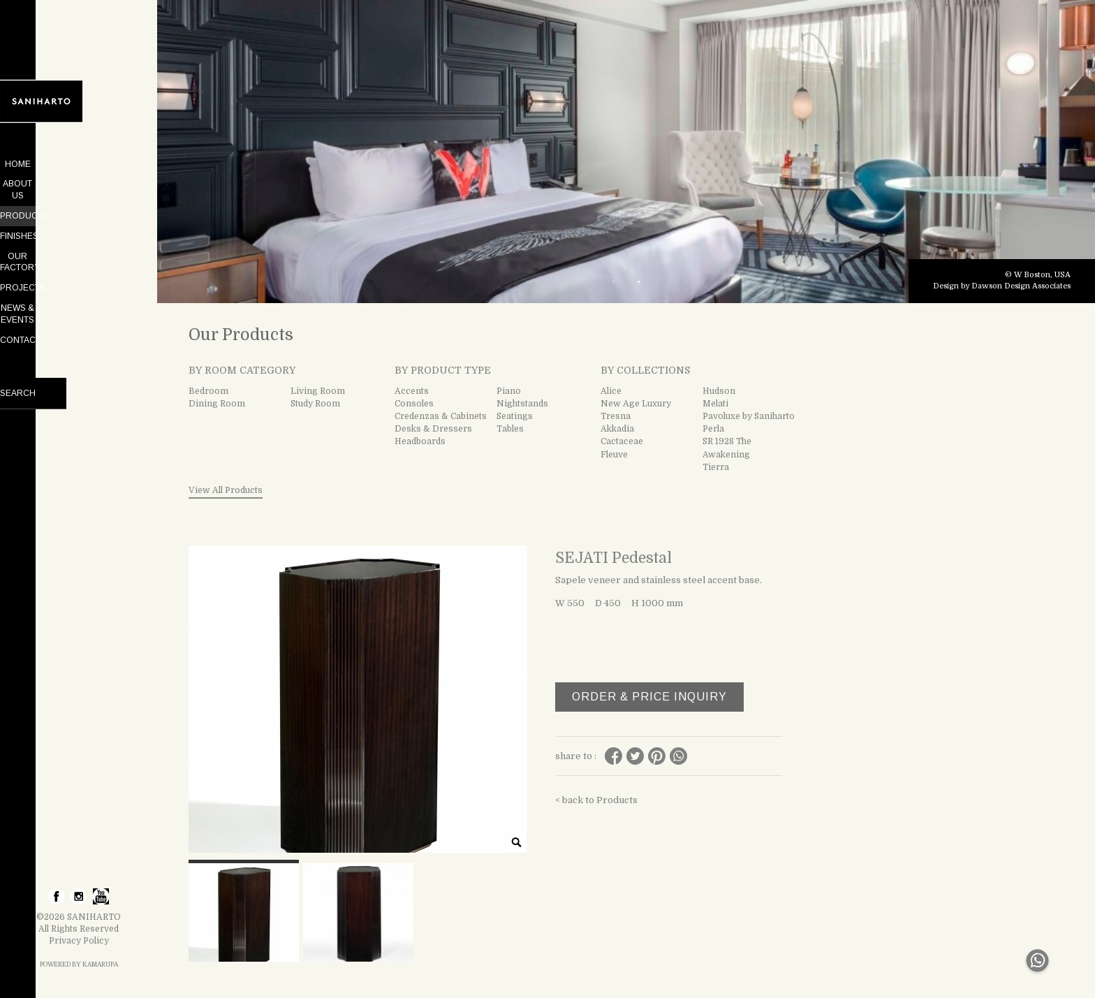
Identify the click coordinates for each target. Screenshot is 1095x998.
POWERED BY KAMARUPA (79, 964)
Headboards (420, 441)
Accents (412, 391)
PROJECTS (78, 265)
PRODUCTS (78, 204)
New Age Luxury (636, 404)
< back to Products (596, 800)
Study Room (315, 404)
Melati (715, 404)
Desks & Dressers (433, 429)
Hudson (719, 391)
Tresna (616, 416)
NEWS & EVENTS (78, 284)
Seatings (515, 416)
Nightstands (522, 404)
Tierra (716, 467)
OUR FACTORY (79, 244)
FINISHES (78, 224)
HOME (78, 164)
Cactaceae (622, 441)
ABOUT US (79, 184)
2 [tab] (639, 282)
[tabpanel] (626, 151)
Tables (510, 429)
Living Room (318, 391)
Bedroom (208, 391)
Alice (611, 391)
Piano (509, 391)
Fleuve (614, 455)
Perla (713, 429)
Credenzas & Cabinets (441, 416)
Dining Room (217, 404)
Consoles (414, 404)
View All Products (226, 490)
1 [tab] (614, 282)
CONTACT (79, 304)
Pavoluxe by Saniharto (749, 416)
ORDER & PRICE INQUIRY (649, 697)
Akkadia (617, 429)
